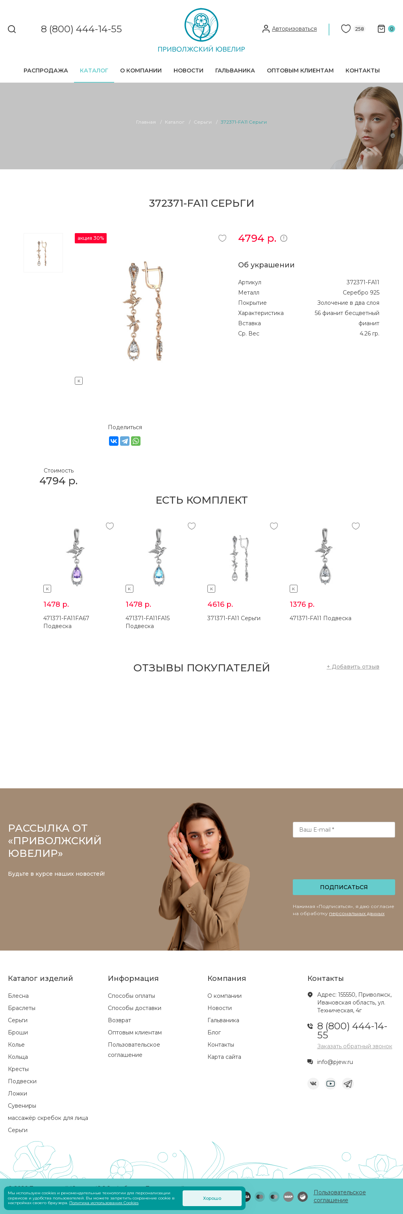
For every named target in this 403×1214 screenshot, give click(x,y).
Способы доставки (134, 1008)
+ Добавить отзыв (353, 666)
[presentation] (345, 861)
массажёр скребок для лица (48, 1117)
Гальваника (235, 70)
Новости (188, 70)
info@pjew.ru (335, 1062)
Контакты (363, 70)
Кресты (18, 1069)
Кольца (18, 1056)
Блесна (18, 995)
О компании (141, 70)
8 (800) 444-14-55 (81, 29)
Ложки (17, 1093)
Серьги (18, 1020)
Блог (214, 1032)
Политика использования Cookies (104, 1202)
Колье (16, 1044)
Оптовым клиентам (300, 70)
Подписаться (344, 887)
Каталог (94, 70)
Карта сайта (224, 1056)
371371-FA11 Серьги (234, 618)
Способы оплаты (131, 995)
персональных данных (357, 913)
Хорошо (212, 1198)
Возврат (119, 1020)
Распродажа (46, 70)
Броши (18, 1032)
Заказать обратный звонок (354, 1046)
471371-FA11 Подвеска (320, 618)
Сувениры (22, 1105)
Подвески (22, 1081)
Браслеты (21, 1008)
